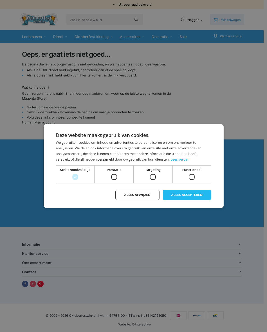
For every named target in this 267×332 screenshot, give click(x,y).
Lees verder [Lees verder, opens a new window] (180, 159)
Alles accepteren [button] (187, 195)
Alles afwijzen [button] (137, 195)
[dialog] (133, 166)
